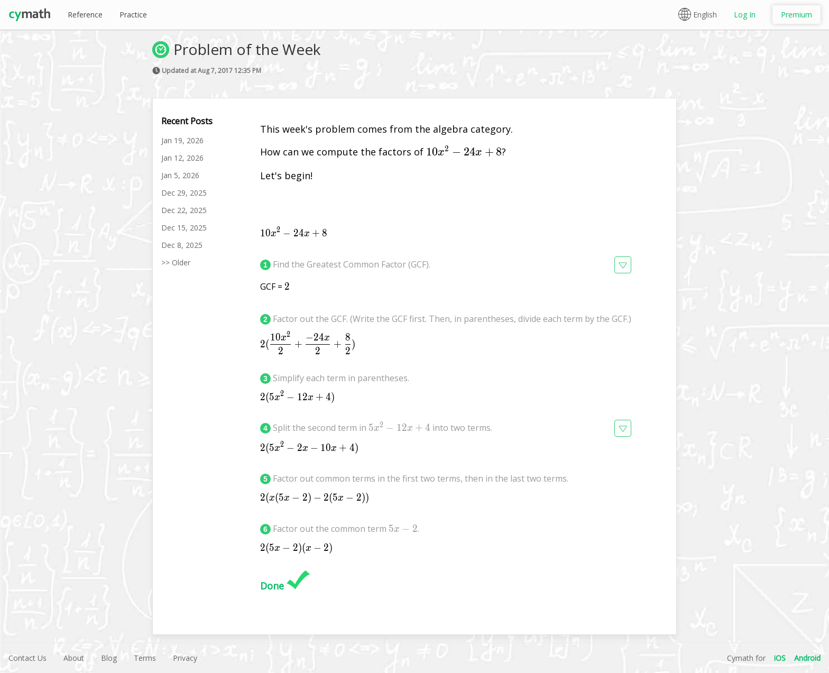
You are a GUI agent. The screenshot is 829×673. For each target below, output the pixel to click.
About (73, 658)
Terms (145, 658)
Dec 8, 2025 (181, 245)
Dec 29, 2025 (184, 193)
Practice (133, 15)
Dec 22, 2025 (184, 210)
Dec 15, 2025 (184, 228)
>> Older (175, 262)
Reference (85, 15)
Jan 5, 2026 (180, 175)
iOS (780, 658)
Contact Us (27, 658)
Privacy (185, 658)
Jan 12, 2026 (182, 158)
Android (807, 658)
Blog (109, 658)
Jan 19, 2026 (182, 140)
